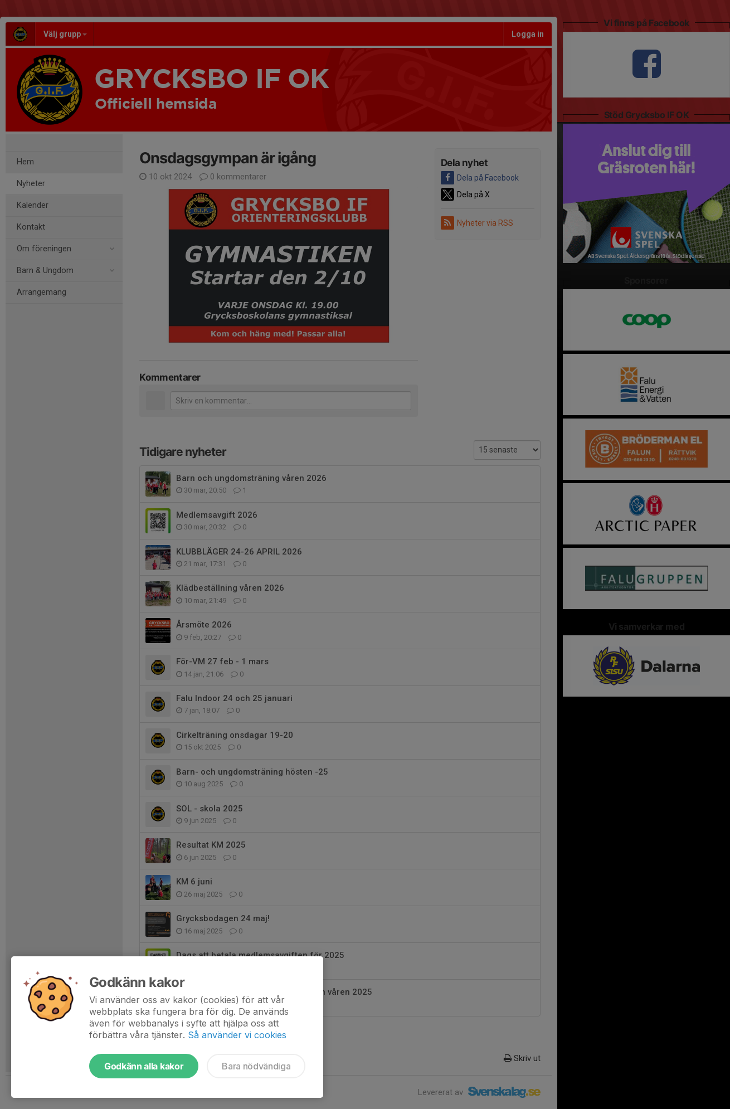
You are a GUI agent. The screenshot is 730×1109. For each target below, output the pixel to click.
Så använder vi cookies (237, 1034)
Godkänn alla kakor (143, 1066)
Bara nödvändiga (256, 1066)
